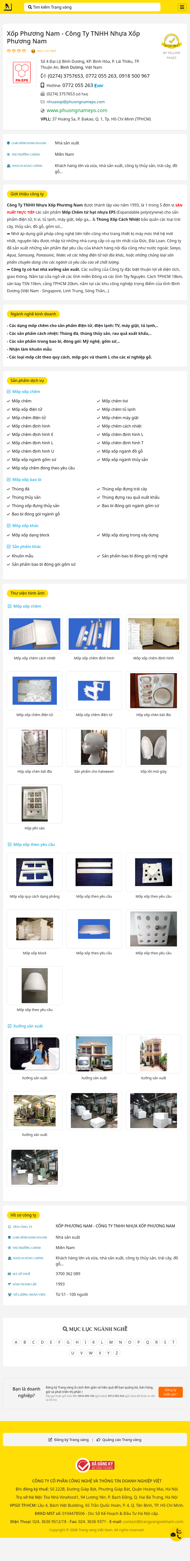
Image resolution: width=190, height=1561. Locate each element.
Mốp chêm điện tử (29, 417)
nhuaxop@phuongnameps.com (76, 101)
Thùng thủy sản (26, 497)
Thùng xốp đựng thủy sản (35, 505)
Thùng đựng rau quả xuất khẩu (130, 497)
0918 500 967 (134, 75)
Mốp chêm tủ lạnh (119, 409)
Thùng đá (20, 489)
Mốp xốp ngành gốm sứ (34, 459)
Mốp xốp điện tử (27, 409)
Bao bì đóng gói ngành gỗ (36, 514)
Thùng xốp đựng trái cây (124, 489)
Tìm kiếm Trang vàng (50, 7)
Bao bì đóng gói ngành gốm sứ (130, 505)
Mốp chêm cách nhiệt (122, 426)
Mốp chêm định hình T (122, 443)
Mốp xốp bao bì (26, 479)
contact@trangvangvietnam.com (153, 1521)
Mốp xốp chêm (26, 391)
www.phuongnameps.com (77, 110)
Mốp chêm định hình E (32, 434)
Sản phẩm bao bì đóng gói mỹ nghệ (135, 556)
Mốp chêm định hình (31, 426)
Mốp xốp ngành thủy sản (125, 459)
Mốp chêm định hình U (33, 451)
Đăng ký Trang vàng (71, 1439)
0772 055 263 (101, 75)
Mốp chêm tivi (115, 401)
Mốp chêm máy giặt (120, 417)
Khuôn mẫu (22, 556)
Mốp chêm (22, 401)
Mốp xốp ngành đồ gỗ (122, 451)
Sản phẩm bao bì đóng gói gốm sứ (44, 564)
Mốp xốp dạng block (30, 535)
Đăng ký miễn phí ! (171, 1392)
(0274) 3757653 (65, 75)
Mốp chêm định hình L (122, 434)
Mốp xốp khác (25, 525)
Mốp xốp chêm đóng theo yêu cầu (43, 468)
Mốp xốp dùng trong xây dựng (130, 535)
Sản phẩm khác (26, 546)
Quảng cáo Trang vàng (121, 1439)
